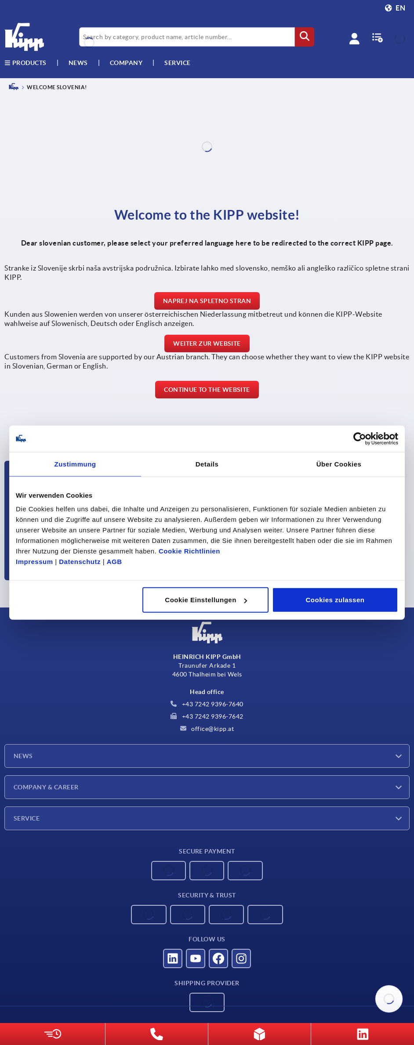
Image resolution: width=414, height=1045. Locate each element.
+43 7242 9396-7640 (207, 704)
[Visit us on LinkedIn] (172, 958)
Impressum (34, 561)
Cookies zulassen (335, 600)
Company (126, 63)
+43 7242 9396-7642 (207, 716)
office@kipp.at (207, 728)
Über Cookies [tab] (339, 463)
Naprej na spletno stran (207, 300)
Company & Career (46, 787)
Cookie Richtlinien (189, 551)
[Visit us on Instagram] (241, 958)
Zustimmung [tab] (75, 463)
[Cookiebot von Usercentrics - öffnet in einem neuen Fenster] (359, 438)
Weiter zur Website (206, 343)
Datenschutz (80, 561)
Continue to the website (207, 389)
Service (27, 818)
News (23, 755)
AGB (114, 561)
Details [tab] (207, 463)
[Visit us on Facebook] (218, 958)
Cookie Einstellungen (206, 600)
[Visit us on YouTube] (195, 958)
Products (25, 63)
